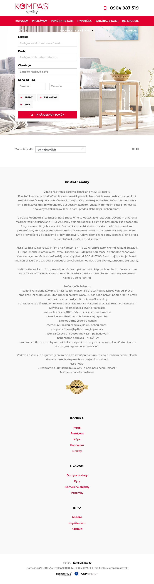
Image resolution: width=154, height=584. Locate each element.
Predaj (29, 97)
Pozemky (77, 493)
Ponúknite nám (62, 21)
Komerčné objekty (77, 487)
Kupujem (21, 21)
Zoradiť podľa (24, 149)
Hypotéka (84, 21)
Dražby (77, 451)
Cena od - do (26, 80)
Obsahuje (24, 65)
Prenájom (50, 97)
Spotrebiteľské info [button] (75, 30)
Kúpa (27, 104)
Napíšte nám (77, 523)
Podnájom (77, 445)
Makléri (77, 517)
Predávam (39, 21)
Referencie (130, 21)
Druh (21, 51)
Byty (77, 481)
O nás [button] (20, 30)
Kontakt (132, 30)
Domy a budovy (77, 475)
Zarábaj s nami (107, 21)
